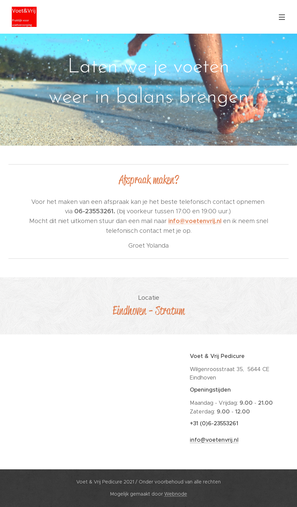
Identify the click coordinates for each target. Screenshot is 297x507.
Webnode (175, 494)
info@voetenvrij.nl (213, 440)
